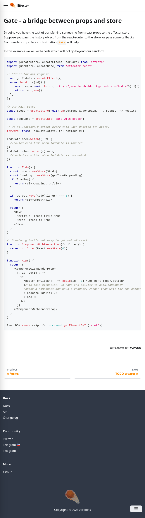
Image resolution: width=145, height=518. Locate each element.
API (5, 412)
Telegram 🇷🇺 (11, 445)
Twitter (8, 439)
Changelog (10, 418)
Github (7, 472)
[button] (5, 5)
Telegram (9, 451)
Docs (6, 406)
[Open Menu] (136, 508)
